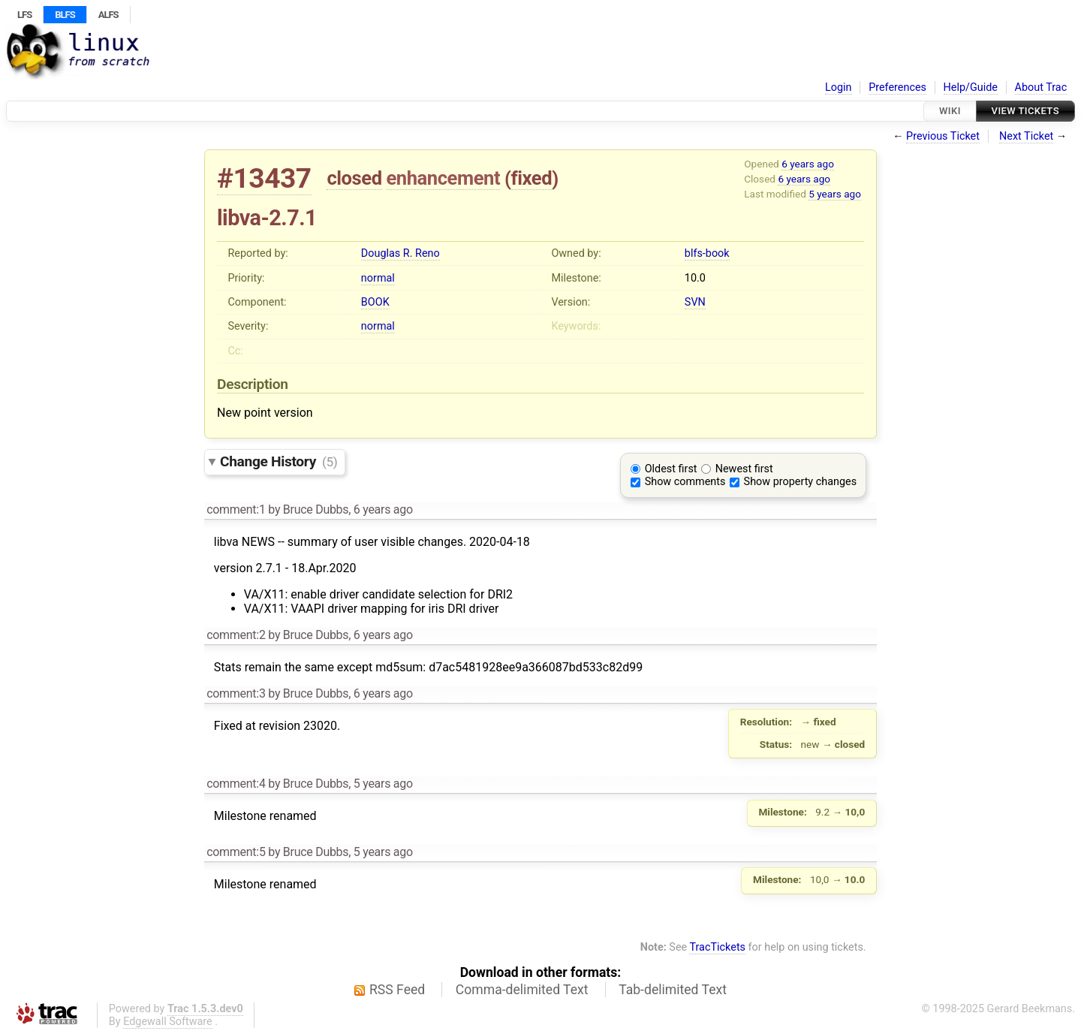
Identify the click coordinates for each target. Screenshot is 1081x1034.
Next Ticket (1026, 136)
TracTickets (717, 947)
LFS (24, 14)
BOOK (375, 302)
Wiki (950, 110)
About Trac (1041, 87)
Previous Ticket (943, 136)
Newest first (744, 469)
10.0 (695, 278)
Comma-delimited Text (522, 989)
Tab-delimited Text (673, 989)
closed (354, 178)
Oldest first (671, 469)
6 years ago (807, 164)
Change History (278, 461)
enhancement (444, 178)
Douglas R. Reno (400, 253)
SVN (695, 302)
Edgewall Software (167, 1021)
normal (378, 278)
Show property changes (800, 481)
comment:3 (235, 693)
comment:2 (235, 635)
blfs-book (707, 253)
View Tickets (1025, 110)
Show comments (685, 481)
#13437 (264, 178)
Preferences (897, 87)
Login (838, 87)
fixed (532, 178)
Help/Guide (971, 87)
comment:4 (235, 783)
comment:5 (235, 852)
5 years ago (834, 194)
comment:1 (235, 509)
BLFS (64, 14)
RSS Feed (397, 989)
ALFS (108, 14)
